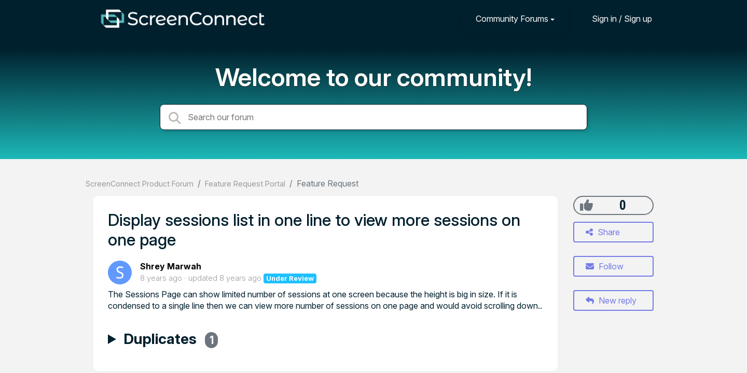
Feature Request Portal (245, 183)
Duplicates (170, 340)
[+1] (586, 205)
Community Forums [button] (512, 18)
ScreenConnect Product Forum (139, 183)
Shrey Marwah (170, 266)
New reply (611, 300)
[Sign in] (614, 18)
